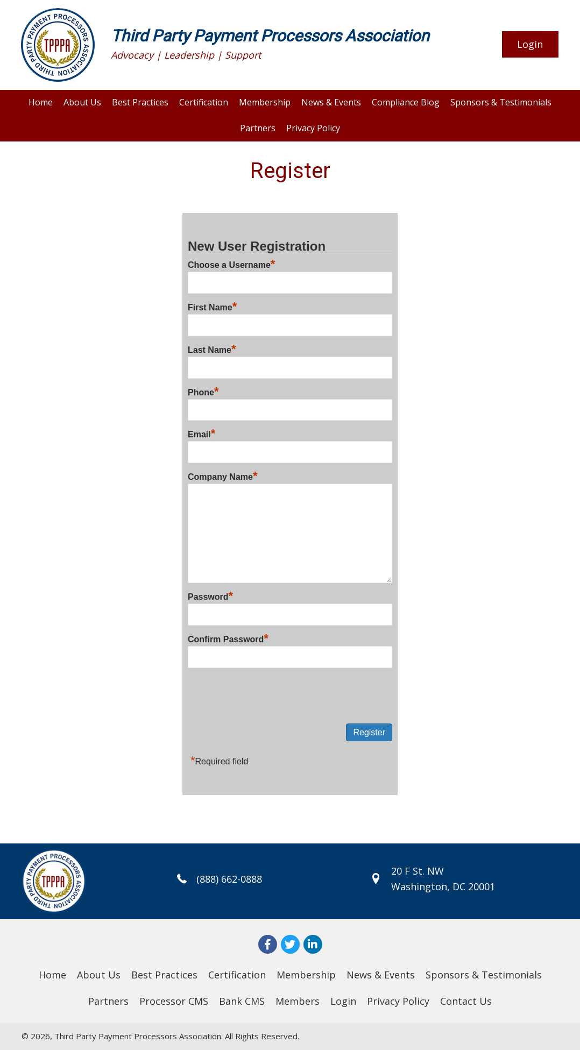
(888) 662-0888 (226, 878)
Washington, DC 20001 (443, 886)
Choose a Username (231, 264)
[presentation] (269, 697)
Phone (203, 392)
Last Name (212, 349)
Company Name (222, 476)
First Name (212, 307)
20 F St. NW (417, 870)
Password (210, 596)
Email (201, 434)
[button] (530, 44)
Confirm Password (228, 639)
